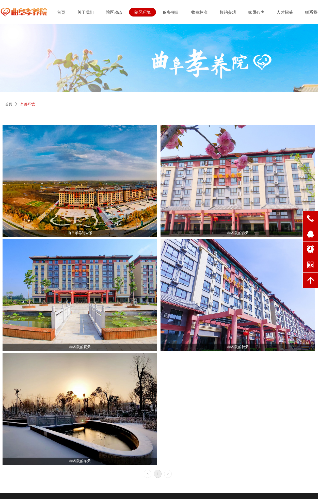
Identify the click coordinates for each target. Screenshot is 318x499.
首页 (8, 104)
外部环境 (28, 104)
